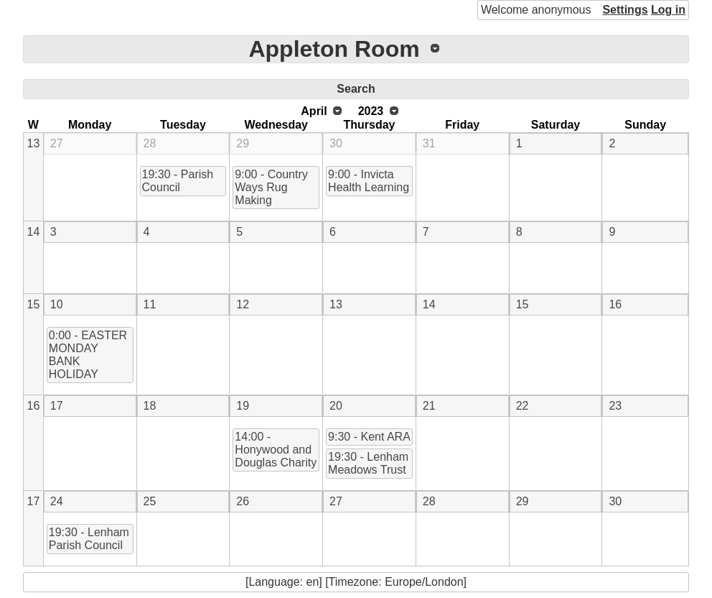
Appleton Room (333, 49)
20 (335, 406)
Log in (668, 10)
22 (522, 406)
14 (33, 232)
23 (615, 406)
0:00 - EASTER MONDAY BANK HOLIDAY (88, 354)
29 (242, 143)
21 (429, 406)
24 (56, 501)
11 (150, 304)
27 (56, 143)
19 (242, 406)
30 (335, 143)
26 (242, 501)
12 (242, 304)
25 (150, 501)
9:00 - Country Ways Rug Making (271, 187)
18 (150, 406)
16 (615, 304)
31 (429, 143)
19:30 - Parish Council (178, 180)
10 (56, 304)
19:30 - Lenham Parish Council (89, 538)
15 (33, 304)
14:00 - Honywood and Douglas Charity (276, 450)
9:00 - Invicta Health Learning (368, 180)
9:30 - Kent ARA (369, 437)
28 (150, 143)
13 (33, 143)
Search (356, 89)
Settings (624, 10)
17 (56, 406)
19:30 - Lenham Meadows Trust (368, 463)
